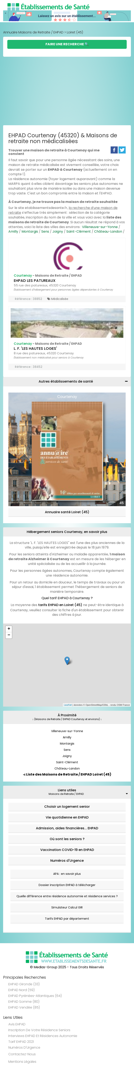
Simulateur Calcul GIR (67, 907)
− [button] (9, 635)
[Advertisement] (67, 92)
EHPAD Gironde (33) (24, 984)
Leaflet (68, 705)
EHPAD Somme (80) (23, 1001)
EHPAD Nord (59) (21, 990)
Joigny (57, 231)
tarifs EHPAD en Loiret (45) (60, 605)
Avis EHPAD (16, 1024)
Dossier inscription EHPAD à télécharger (67, 885)
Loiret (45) (75, 32)
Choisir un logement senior (67, 806)
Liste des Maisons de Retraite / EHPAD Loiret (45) (68, 774)
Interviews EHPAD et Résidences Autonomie (42, 1035)
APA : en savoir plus (67, 874)
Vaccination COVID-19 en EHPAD (67, 849)
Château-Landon (108, 231)
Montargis (29, 231)
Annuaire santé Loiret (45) (67, 512)
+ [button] (9, 629)
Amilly (13, 231)
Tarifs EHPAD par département (67, 919)
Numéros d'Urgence (67, 860)
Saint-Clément (78, 231)
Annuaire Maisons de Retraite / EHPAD (33, 32)
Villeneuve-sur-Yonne (100, 227)
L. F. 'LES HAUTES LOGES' (35, 348)
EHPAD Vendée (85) (24, 1007)
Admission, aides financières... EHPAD (67, 828)
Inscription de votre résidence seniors (39, 1030)
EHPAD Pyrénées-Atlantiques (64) (35, 995)
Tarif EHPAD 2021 (21, 1041)
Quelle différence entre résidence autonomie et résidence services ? (67, 896)
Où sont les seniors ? (67, 839)
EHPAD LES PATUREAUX (35, 280)
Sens (45, 231)
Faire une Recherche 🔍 (67, 44)
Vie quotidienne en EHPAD (67, 817)
